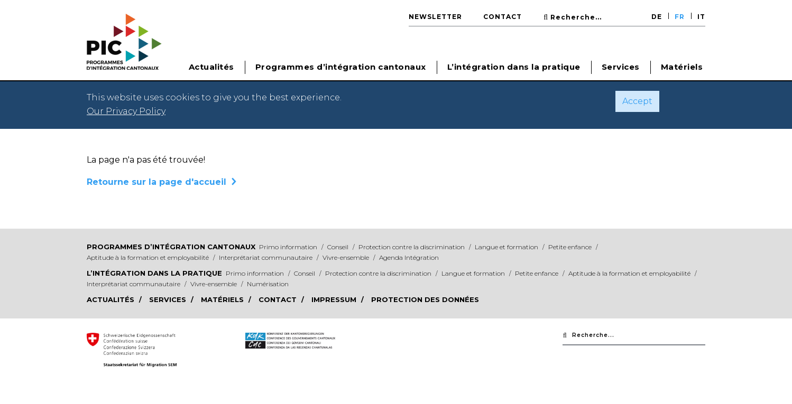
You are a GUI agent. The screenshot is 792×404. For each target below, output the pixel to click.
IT (701, 17)
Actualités (111, 299)
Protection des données (425, 299)
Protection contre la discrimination (412, 247)
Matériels (682, 67)
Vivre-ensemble (347, 257)
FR (680, 17)
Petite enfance (570, 247)
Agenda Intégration (409, 257)
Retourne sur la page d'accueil (156, 182)
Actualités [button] (211, 67)
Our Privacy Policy (126, 111)
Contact (502, 17)
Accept (637, 101)
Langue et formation (507, 247)
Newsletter (435, 17)
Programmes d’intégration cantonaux (171, 246)
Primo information (289, 247)
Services (621, 67)
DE (656, 17)
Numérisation (268, 284)
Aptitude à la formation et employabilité (148, 257)
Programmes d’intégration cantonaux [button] (340, 67)
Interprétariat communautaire (266, 257)
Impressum (334, 299)
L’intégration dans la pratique (154, 273)
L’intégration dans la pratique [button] (514, 67)
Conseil (338, 247)
